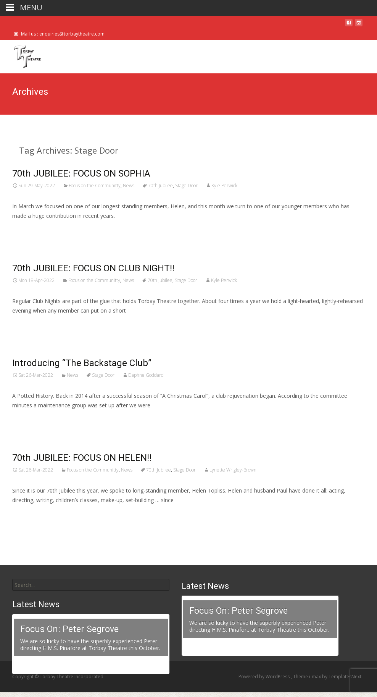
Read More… (29, 229)
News (128, 185)
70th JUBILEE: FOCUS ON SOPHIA (81, 173)
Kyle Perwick (224, 185)
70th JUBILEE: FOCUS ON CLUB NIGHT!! (93, 268)
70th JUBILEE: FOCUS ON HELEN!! (81, 457)
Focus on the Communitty (95, 185)
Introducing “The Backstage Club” (81, 363)
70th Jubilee (160, 185)
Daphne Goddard (146, 375)
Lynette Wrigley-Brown (232, 470)
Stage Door (186, 185)
